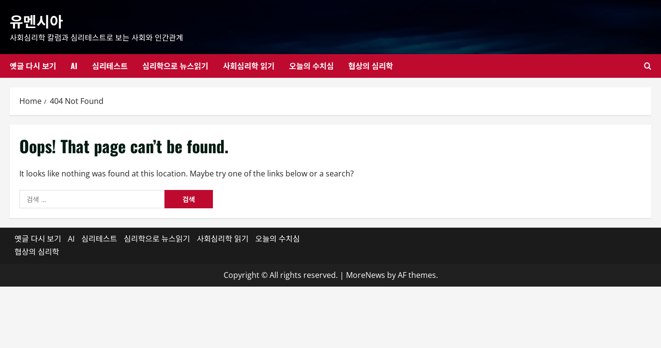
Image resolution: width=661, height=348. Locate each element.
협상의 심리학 (370, 66)
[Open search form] (647, 66)
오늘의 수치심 (311, 66)
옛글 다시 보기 (33, 66)
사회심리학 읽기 (248, 66)
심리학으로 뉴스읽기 (175, 66)
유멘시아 (36, 20)
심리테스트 (110, 66)
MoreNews (365, 275)
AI (74, 66)
